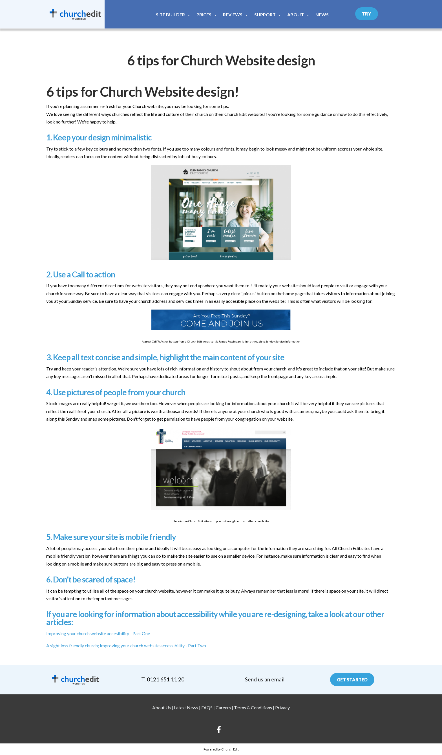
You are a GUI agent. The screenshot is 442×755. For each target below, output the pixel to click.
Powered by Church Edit (221, 749)
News (322, 14)
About (295, 14)
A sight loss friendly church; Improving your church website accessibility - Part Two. (126, 645)
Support (265, 14)
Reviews (232, 14)
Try (366, 13)
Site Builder (170, 14)
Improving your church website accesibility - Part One (98, 633)
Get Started (352, 679)
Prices (203, 14)
